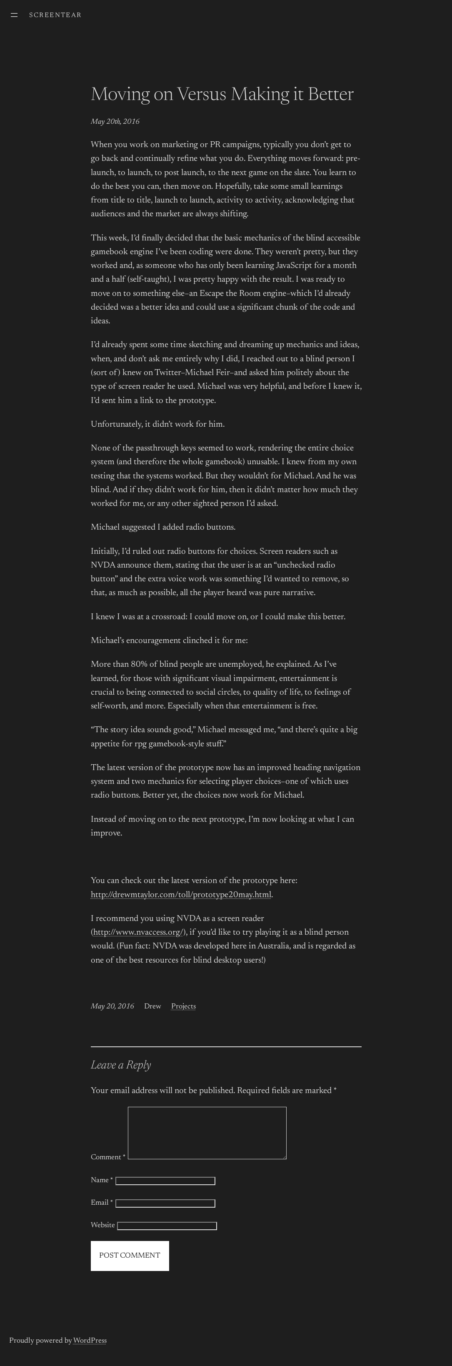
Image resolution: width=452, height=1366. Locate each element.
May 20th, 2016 (115, 122)
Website (103, 1235)
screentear (55, 15)
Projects (183, 1007)
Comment (108, 1167)
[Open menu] (14, 15)
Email (102, 1213)
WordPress (90, 1351)
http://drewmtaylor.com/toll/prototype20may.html (181, 895)
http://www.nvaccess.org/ (138, 932)
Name (102, 1190)
